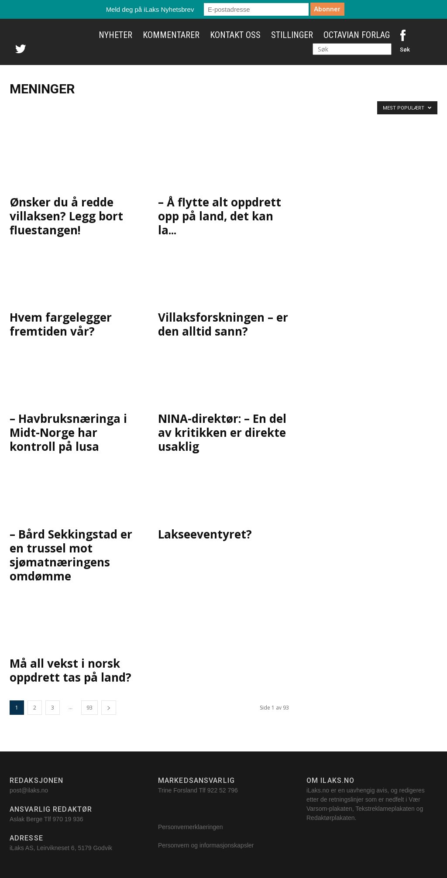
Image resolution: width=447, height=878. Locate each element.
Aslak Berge (26, 819)
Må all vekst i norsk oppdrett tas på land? (70, 670)
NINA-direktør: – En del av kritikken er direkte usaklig (222, 432)
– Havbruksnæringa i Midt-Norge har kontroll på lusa (68, 432)
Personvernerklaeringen (190, 826)
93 (89, 707)
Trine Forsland (177, 790)
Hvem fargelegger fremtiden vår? (61, 324)
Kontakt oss (235, 35)
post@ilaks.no (29, 790)
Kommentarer (171, 35)
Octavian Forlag (356, 35)
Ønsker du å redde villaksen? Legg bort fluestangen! (66, 216)
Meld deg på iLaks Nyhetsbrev (150, 9)
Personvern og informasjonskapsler (206, 845)
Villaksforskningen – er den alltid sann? (223, 324)
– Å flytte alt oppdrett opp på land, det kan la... (219, 216)
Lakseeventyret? (205, 534)
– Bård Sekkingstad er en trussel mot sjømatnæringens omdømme (71, 555)
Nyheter (115, 35)
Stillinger (292, 35)
